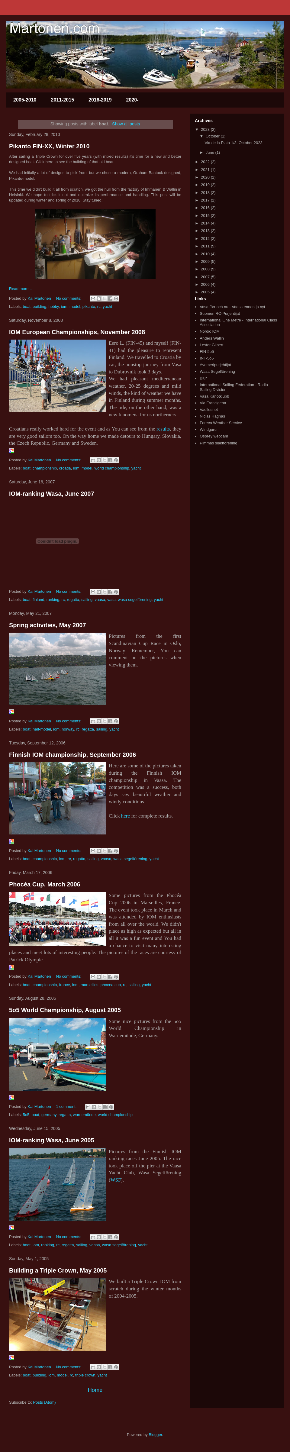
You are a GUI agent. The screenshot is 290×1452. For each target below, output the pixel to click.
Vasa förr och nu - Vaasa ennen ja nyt (232, 307)
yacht (107, 306)
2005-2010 (25, 99)
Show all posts (126, 123)
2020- (132, 99)
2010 (206, 254)
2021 (206, 169)
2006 (206, 284)
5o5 (26, 1114)
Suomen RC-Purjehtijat (220, 313)
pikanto (88, 306)
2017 (206, 200)
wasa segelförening (135, 599)
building (39, 306)
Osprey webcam (214, 436)
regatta (73, 599)
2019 (206, 184)
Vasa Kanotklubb (214, 396)
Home (95, 1390)
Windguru (208, 429)
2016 (206, 207)
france (64, 985)
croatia (65, 468)
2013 (206, 230)
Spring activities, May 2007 (47, 625)
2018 (206, 192)
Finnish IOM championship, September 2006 (72, 754)
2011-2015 (62, 99)
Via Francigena (213, 403)
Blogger (155, 1434)
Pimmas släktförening (218, 443)
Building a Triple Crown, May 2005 (58, 1270)
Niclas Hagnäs (212, 416)
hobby (53, 306)
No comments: (69, 298)
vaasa (100, 599)
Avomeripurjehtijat (215, 365)
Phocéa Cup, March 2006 (44, 884)
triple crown (85, 1375)
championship (45, 468)
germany (48, 1114)
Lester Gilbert (211, 345)
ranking (53, 599)
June (210, 152)
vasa (111, 599)
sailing (86, 599)
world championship (112, 468)
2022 (206, 162)
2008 (206, 269)
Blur (203, 378)
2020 (206, 177)
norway (68, 729)
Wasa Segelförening (217, 371)
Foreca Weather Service (221, 423)
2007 (206, 277)
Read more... (20, 288)
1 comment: (67, 1106)
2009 (206, 261)
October (213, 136)
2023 (206, 129)
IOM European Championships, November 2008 (77, 332)
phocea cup (111, 985)
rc (99, 306)
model (74, 306)
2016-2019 (100, 99)
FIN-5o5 (207, 351)
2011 (206, 246)
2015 (206, 215)
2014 (206, 223)
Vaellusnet (209, 409)
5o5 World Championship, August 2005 (65, 1010)
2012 (206, 238)
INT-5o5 (207, 358)
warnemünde (84, 1114)
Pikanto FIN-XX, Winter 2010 (49, 146)
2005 (206, 292)
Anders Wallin (212, 338)
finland (38, 599)
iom (64, 306)
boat (27, 306)
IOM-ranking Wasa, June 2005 (51, 1140)
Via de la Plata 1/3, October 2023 (233, 142)
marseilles (89, 985)
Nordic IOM (210, 331)
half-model (42, 729)
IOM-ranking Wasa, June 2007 (51, 493)
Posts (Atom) (44, 1402)
